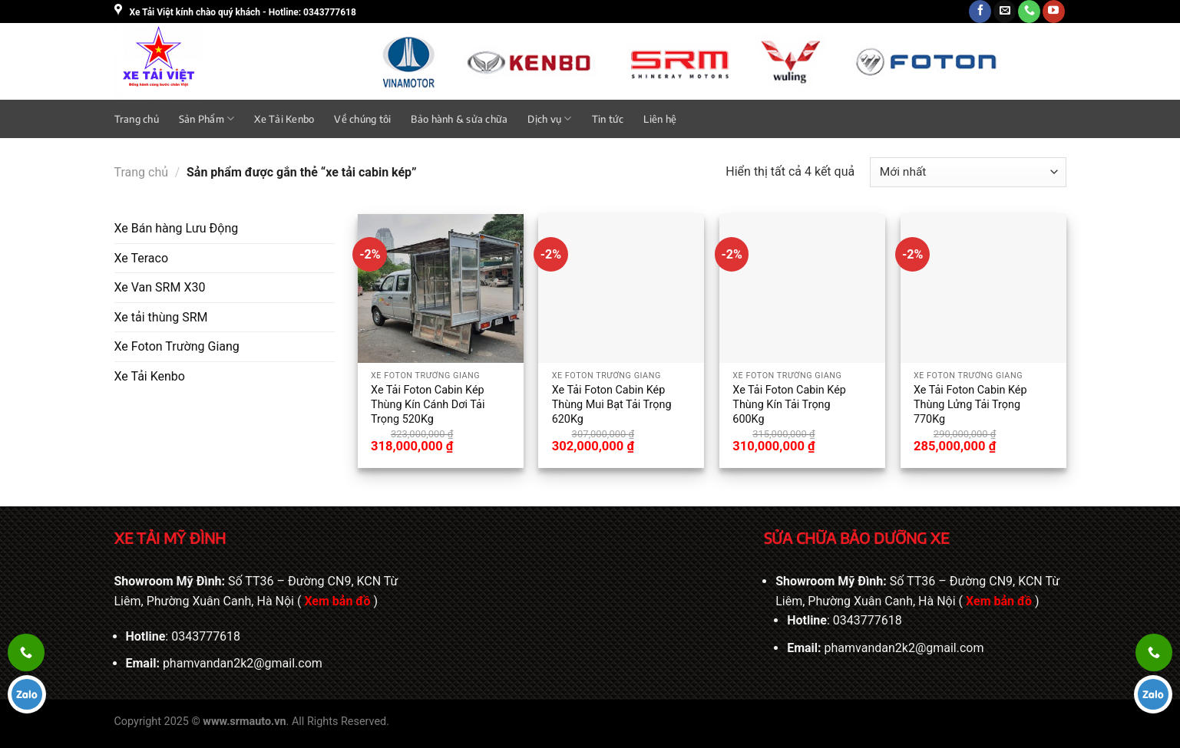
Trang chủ (136, 119)
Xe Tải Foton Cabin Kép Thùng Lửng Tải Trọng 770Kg (970, 404)
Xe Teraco (141, 258)
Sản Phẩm (207, 118)
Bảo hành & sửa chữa (459, 119)
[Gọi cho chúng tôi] (1029, 11)
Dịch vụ (549, 118)
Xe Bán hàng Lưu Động (176, 228)
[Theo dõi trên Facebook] (980, 11)
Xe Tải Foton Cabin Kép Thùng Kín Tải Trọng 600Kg (789, 404)
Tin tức (608, 119)
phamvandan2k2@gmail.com (242, 663)
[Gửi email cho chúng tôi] (1004, 11)
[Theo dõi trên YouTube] (1054, 11)
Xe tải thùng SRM (161, 317)
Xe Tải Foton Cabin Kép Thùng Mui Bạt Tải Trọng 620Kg (612, 404)
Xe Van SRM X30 (160, 287)
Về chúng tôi (362, 119)
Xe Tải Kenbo (284, 119)
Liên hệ (659, 119)
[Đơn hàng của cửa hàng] (968, 172)
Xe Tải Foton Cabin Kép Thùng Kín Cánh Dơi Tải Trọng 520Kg (427, 404)
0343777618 (205, 636)
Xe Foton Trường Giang (177, 346)
